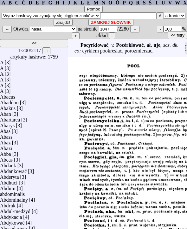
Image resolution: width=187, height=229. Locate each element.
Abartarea (10, 118)
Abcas (6, 158)
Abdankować (13, 169)
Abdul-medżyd (15, 209)
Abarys (7, 124)
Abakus (8, 106)
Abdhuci (8, 181)
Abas (5, 129)
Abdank (8, 164)
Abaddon (9, 101)
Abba (5, 152)
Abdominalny (14, 198)
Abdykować (12, 221)
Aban (5, 112)
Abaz (5, 141)
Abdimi (8, 187)
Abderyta (9, 175)
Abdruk (8, 204)
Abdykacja (11, 215)
